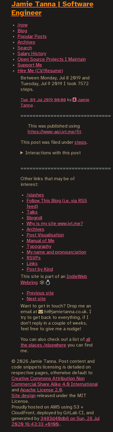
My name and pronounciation (56, 252)
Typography (39, 246)
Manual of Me (41, 240)
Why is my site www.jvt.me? (55, 223)
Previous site (40, 293)
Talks (32, 212)
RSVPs (34, 258)
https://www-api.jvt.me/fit (54, 131)
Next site (36, 298)
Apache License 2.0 (41, 390)
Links (32, 263)
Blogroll (34, 218)
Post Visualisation (45, 235)
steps (80, 142)
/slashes (35, 195)
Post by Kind (40, 269)
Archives (35, 229)
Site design (23, 395)
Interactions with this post (53, 153)
